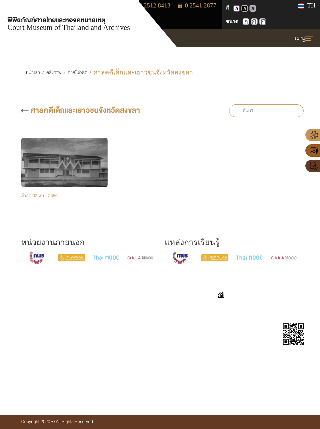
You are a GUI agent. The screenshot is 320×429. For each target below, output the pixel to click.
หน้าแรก (33, 72)
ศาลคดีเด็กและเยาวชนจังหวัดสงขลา (80, 110)
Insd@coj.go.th (26, 381)
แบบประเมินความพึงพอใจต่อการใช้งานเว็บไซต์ (182, 372)
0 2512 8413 (151, 5)
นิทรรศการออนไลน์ (128, 317)
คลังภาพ (54, 72)
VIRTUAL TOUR (126, 307)
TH (307, 5)
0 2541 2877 (197, 5)
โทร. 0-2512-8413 (29, 361)
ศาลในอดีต (77, 72)
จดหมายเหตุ (122, 337)
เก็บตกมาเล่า (176, 317)
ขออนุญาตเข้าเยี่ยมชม (184, 327)
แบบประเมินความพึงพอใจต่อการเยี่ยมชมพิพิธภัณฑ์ (183, 346)
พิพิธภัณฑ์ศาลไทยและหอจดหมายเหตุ (68, 23)
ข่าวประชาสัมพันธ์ (126, 376)
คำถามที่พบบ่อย (179, 307)
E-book (118, 348)
